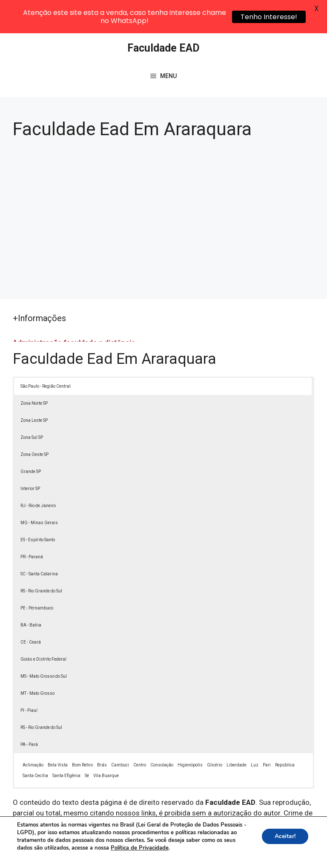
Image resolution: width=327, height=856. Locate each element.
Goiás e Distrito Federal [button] (43, 626)
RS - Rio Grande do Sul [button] (41, 558)
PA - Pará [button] (29, 712)
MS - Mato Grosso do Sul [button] (43, 643)
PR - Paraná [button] (31, 524)
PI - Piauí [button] (28, 678)
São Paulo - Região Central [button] (45, 353)
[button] (302, 831)
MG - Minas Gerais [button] (39, 490)
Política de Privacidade (243, 834)
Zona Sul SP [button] (31, 405)
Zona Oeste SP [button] (34, 422)
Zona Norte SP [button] (34, 371)
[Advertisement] (163, 182)
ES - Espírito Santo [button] (37, 507)
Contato (172, 843)
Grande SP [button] (30, 439)
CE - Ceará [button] (30, 609)
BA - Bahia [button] (30, 592)
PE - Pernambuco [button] (36, 575)
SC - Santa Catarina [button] (39, 541)
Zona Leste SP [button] (34, 388)
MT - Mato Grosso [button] (37, 661)
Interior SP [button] (30, 456)
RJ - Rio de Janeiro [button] (38, 473)
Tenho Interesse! (269, 17)
